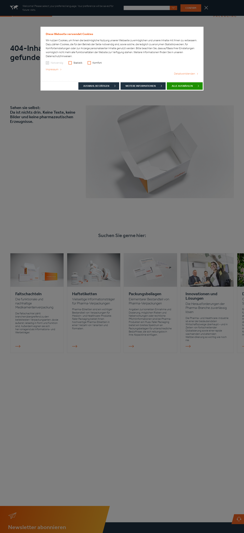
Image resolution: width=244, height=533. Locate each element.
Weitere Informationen (140, 85)
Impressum (52, 69)
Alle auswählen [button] (182, 85)
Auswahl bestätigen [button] (96, 85)
